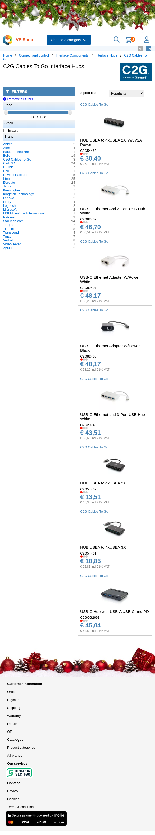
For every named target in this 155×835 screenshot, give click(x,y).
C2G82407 (88, 288)
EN (148, 49)
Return (12, 724)
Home (7, 55)
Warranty (14, 716)
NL (140, 49)
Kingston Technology (18, 194)
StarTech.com (13, 221)
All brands (14, 755)
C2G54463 (88, 151)
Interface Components (72, 55)
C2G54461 (88, 553)
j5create (9, 182)
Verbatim (9, 240)
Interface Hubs (106, 55)
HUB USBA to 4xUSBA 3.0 (103, 547)
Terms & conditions (21, 807)
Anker (7, 144)
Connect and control (34, 55)
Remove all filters (18, 99)
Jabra (7, 186)
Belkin (7, 155)
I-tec (6, 179)
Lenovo (8, 198)
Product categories (21, 747)
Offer (11, 732)
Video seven (12, 244)
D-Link (8, 167)
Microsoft (10, 209)
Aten (6, 148)
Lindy (7, 202)
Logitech (9, 206)
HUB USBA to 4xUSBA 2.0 (103, 483)
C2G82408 (88, 356)
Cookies (13, 799)
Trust (7, 236)
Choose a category (69, 40)
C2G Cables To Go (17, 159)
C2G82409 (88, 219)
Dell (6, 171)
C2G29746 (88, 425)
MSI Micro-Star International (24, 213)
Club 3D (9, 163)
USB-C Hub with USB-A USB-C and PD (114, 611)
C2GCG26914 (90, 618)
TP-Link (9, 229)
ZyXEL (8, 248)
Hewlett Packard (15, 175)
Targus (8, 225)
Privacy (12, 791)
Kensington (11, 190)
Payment (13, 700)
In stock (11, 130)
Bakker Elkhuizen (16, 152)
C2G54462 (88, 489)
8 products (88, 93)
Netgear (9, 217)
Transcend (11, 232)
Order (11, 692)
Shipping (13, 708)
